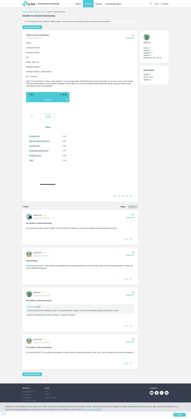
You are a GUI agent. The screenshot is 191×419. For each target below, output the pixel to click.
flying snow (37, 215)
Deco (43, 12)
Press (47, 388)
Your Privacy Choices (29, 400)
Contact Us (26, 395)
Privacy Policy (26, 398)
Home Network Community (31, 12)
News (46, 392)
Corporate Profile (27, 392)
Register (165, 4)
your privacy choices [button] (92, 409)
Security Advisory (50, 398)
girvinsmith (37, 253)
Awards (47, 395)
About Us (26, 388)
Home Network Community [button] (48, 4)
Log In (156, 4)
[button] (131, 196)
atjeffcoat (36, 292)
